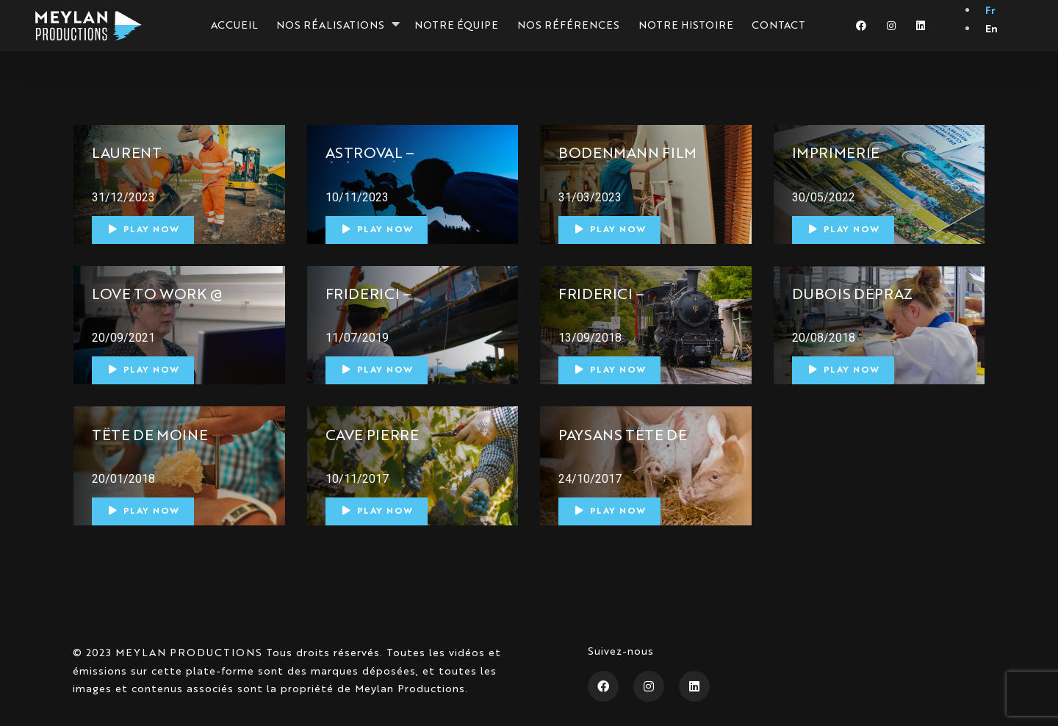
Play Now (144, 229)
